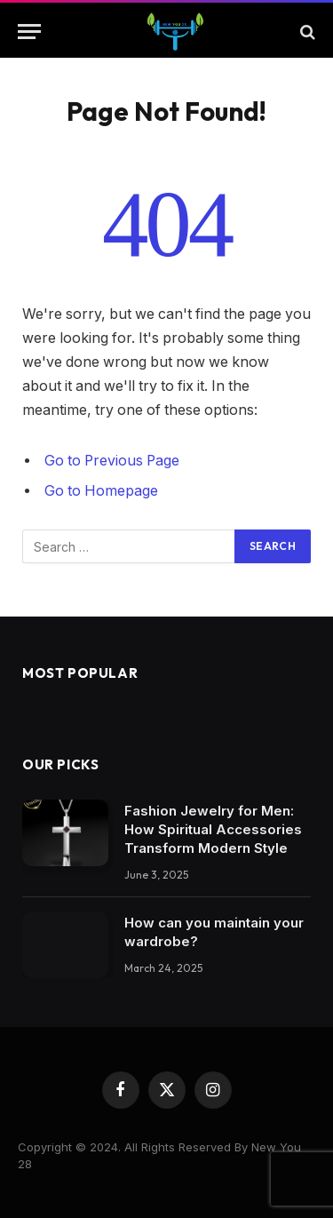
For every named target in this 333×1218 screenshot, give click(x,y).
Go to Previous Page (111, 460)
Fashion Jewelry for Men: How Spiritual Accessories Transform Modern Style (213, 829)
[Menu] (29, 32)
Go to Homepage (101, 490)
